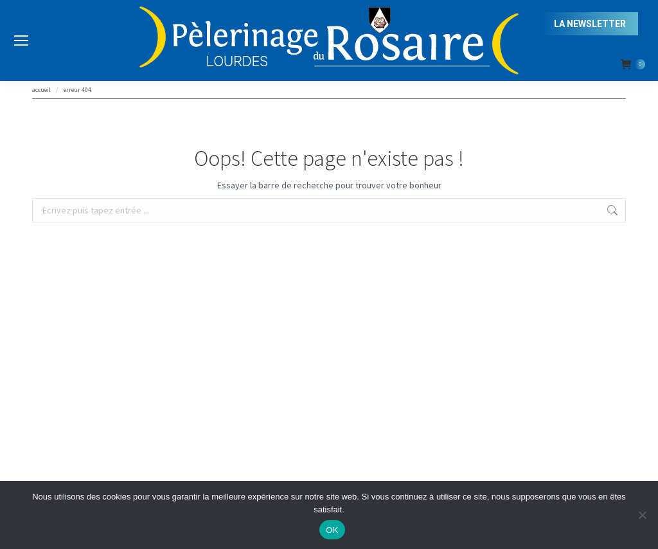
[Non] (642, 515)
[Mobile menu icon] (21, 40)
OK (332, 530)
